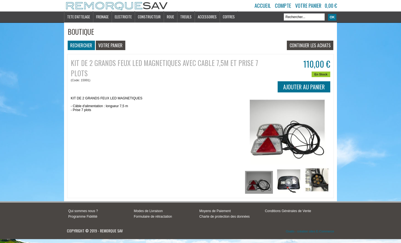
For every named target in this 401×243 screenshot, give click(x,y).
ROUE (170, 16)
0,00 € (331, 5)
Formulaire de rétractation (153, 217)
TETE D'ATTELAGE (78, 16)
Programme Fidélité (82, 217)
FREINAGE (102, 16)
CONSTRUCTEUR (149, 16)
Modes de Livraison (148, 211)
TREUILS (186, 16)
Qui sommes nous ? (83, 211)
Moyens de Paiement (215, 211)
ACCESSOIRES (207, 16)
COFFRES (229, 16)
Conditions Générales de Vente (288, 211)
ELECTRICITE (123, 16)
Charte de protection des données (224, 217)
